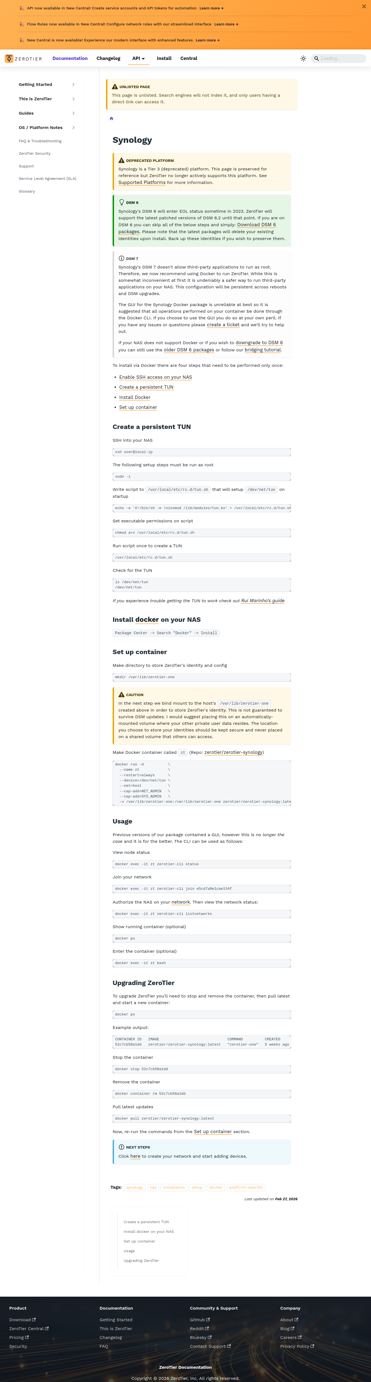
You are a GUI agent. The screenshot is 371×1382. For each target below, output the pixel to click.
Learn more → (212, 8)
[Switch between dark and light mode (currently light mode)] (303, 58)
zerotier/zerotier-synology (232, 745)
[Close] (364, 6)
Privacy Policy (297, 1337)
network (180, 894)
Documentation (69, 58)
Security (18, 1337)
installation (174, 1178)
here (135, 1147)
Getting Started (116, 1311)
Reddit (199, 1320)
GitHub (200, 1311)
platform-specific (246, 1178)
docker (146, 614)
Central (184, 58)
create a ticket (222, 322)
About (289, 1311)
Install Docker (134, 393)
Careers (291, 1328)
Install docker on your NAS (149, 1223)
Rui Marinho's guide (262, 595)
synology (134, 1178)
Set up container (137, 402)
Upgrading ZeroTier (141, 1252)
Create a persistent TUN (145, 383)
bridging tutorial (259, 346)
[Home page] (111, 118)
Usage (129, 1242)
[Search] (339, 58)
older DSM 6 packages (188, 346)
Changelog (106, 58)
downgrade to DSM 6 (258, 340)
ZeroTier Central (29, 1320)
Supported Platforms (140, 181)
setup (197, 1178)
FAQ (104, 1337)
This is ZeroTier (116, 1320)
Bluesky (201, 1328)
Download (22, 1311)
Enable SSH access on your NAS (154, 373)
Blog (287, 1320)
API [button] (133, 58)
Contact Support (210, 1337)
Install (160, 58)
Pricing (19, 1328)
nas (153, 1178)
